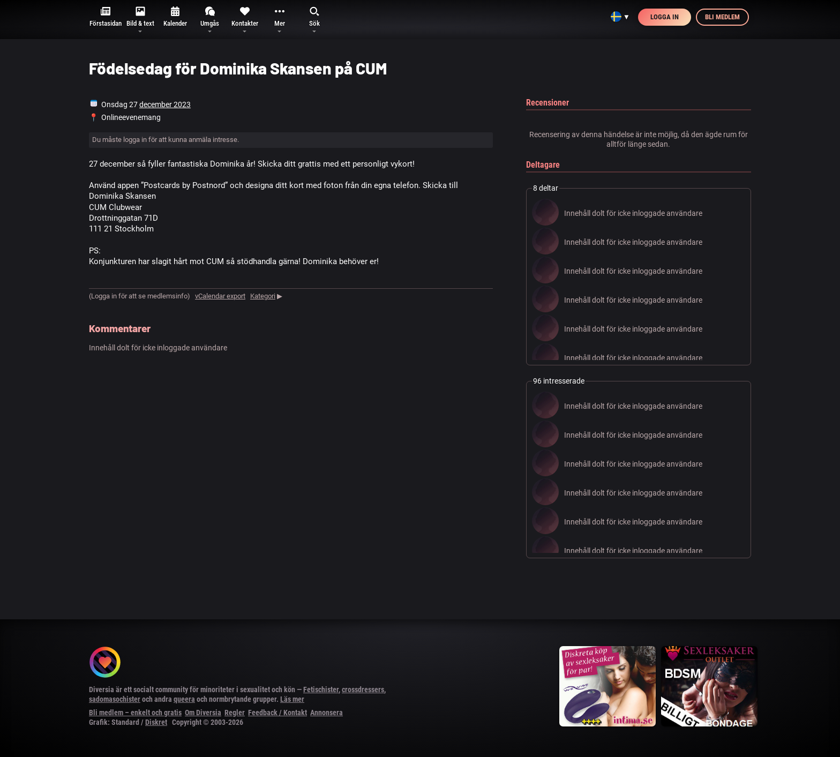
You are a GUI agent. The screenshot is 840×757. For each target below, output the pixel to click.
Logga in (664, 17)
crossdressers (363, 689)
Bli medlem (722, 17)
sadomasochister (114, 699)
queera (184, 699)
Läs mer (292, 699)
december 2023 (165, 104)
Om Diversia (203, 712)
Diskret (156, 722)
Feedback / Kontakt (277, 712)
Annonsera (326, 712)
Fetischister (321, 689)
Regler (234, 712)
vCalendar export (220, 296)
